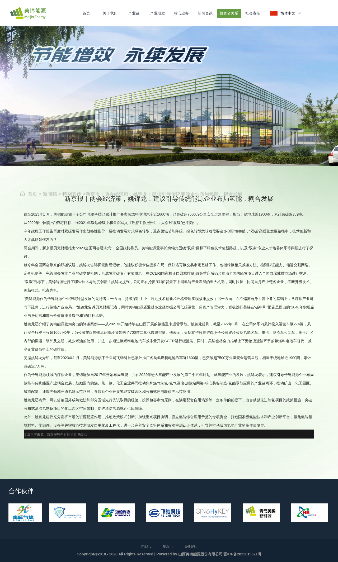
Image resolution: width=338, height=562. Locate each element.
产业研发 (157, 13)
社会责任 (252, 13)
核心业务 (181, 13)
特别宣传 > (74, 201)
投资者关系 (229, 13)
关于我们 (110, 13)
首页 (86, 13)
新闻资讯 (205, 13)
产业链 (133, 13)
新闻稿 (50, 201)
